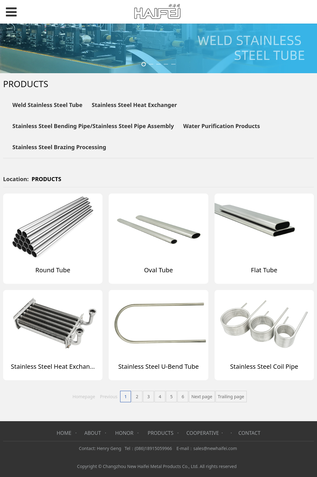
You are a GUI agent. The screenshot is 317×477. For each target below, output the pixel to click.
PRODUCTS (46, 179)
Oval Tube (158, 270)
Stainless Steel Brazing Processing (59, 147)
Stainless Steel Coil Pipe (264, 366)
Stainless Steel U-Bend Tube (158, 366)
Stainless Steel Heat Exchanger (134, 105)
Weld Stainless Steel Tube (47, 105)
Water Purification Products (221, 126)
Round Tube (52, 270)
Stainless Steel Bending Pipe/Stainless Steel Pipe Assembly (93, 126)
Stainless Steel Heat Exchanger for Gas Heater (77, 366)
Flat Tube (264, 270)
